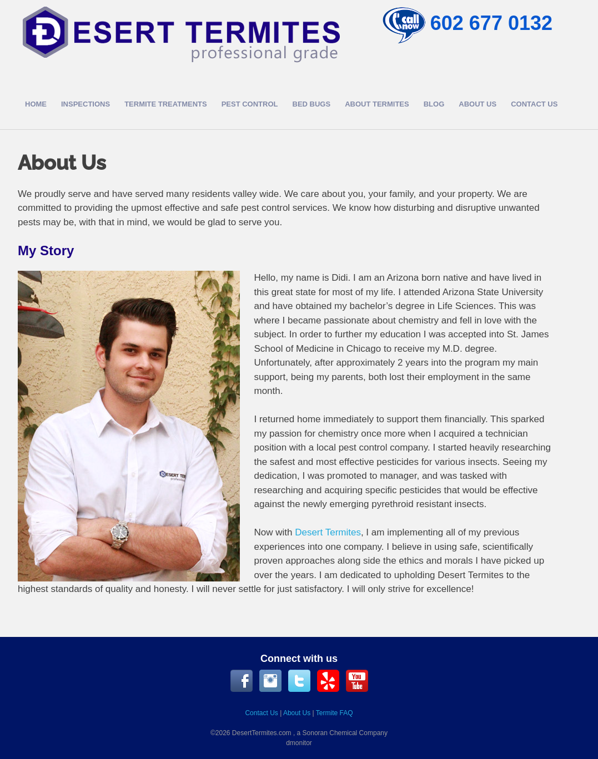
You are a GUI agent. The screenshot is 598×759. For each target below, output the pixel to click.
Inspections (85, 104)
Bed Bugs (312, 104)
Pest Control (250, 104)
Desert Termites (328, 532)
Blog (434, 104)
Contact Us (534, 104)
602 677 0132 (491, 23)
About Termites (377, 104)
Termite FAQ (334, 713)
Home (36, 104)
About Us (477, 104)
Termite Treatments (165, 104)
